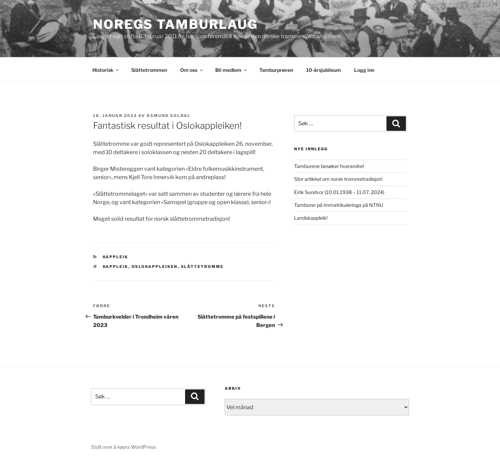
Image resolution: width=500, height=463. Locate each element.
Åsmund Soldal (169, 115)
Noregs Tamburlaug (175, 24)
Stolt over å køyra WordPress (123, 447)
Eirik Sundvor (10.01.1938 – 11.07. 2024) (339, 192)
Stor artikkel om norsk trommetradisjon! (338, 179)
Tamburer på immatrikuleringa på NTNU (338, 205)
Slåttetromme (202, 266)
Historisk (106, 70)
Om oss (192, 70)
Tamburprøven (276, 70)
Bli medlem (231, 70)
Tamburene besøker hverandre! (329, 166)
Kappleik (115, 256)
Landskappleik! (310, 218)
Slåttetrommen (149, 70)
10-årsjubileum (323, 70)
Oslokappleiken (155, 266)
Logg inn (364, 70)
